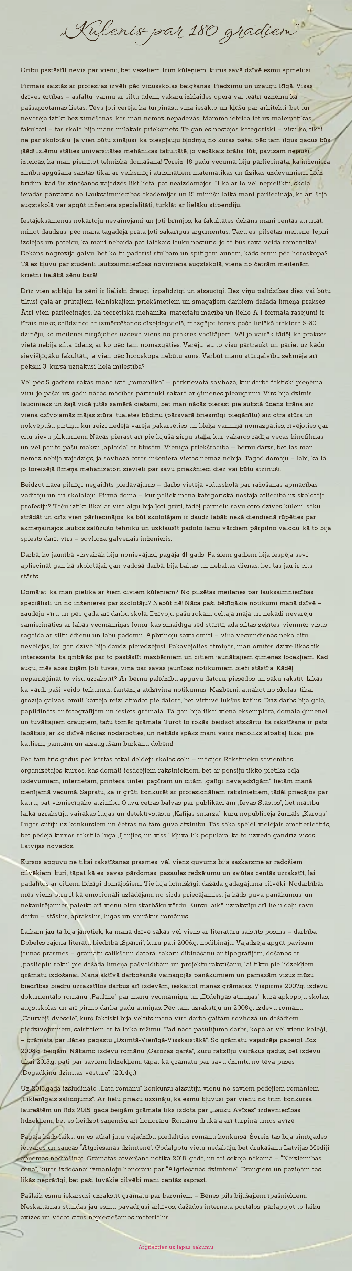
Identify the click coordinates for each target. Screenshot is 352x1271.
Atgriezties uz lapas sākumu (176, 1247)
